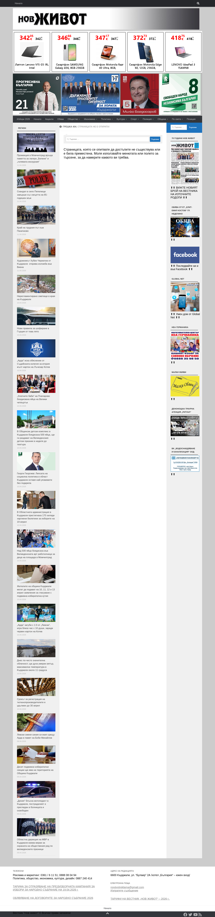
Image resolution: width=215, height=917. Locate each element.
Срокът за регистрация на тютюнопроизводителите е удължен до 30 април (31, 702)
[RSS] (200, 915)
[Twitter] (190, 915)
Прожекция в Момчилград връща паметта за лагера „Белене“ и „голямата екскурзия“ (35, 158)
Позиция (191, 119)
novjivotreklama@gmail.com (127, 887)
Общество (73, 119)
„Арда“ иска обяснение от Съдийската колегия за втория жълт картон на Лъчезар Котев (33, 363)
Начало (18, 3)
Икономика (89, 119)
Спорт (134, 119)
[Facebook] (185, 915)
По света (176, 119)
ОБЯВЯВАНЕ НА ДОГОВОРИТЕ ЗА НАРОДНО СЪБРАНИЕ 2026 (53, 897)
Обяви (60, 119)
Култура (121, 119)
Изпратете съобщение (124, 890)
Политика (106, 119)
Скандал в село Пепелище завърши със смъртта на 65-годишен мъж (32, 194)
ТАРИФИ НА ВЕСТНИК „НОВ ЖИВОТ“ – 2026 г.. (140, 898)
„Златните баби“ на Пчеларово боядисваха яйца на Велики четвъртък (33, 399)
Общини (162, 119)
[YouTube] (195, 915)
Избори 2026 (23, 119)
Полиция (147, 119)
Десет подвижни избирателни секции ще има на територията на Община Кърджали (35, 770)
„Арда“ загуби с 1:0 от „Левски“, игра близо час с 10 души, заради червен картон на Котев (35, 628)
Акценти (49, 119)
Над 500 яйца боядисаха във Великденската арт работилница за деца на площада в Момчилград (36, 554)
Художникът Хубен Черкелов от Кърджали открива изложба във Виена (34, 263)
